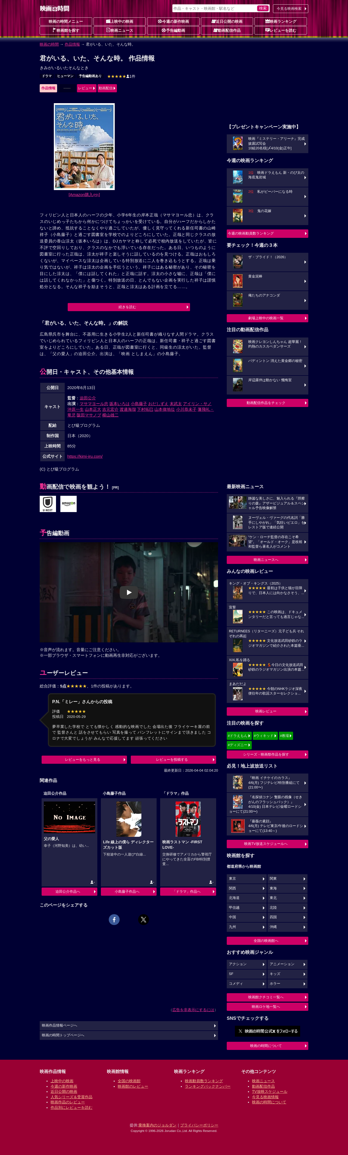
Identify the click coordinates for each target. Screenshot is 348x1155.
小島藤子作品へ (127, 891)
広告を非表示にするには (193, 1010)
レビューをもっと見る (82, 760)
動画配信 (106, 88)
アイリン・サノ (197, 403)
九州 (232, 927)
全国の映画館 (129, 1081)
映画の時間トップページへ (63, 1035)
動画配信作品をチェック (266, 403)
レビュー (85, 88)
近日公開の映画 (227, 21)
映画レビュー (265, 711)
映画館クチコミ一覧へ (266, 997)
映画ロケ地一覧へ (266, 1007)
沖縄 (273, 927)
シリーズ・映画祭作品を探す (266, 754)
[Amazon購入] (84, 194)
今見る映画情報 (265, 1097)
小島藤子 (139, 403)
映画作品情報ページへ (59, 1025)
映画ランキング (280, 21)
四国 (273, 917)
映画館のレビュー (133, 1086)
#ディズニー (237, 745)
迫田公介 (88, 398)
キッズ (275, 974)
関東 (273, 879)
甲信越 (234, 908)
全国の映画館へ (266, 941)
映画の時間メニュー (66, 21)
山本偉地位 (164, 409)
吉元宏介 (110, 409)
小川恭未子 (186, 409)
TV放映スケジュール (269, 1091)
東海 (273, 888)
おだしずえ (158, 403)
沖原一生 (75, 409)
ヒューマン (65, 76)
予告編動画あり (90, 76)
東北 (273, 898)
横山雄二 (110, 415)
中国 (232, 917)
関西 (232, 888)
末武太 (176, 403)
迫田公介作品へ (67, 891)
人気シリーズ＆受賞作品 (71, 1097)
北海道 (234, 898)
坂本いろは (119, 403)
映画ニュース (119, 30)
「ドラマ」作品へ (186, 891)
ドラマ (47, 76)
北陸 (273, 908)
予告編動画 (173, 30)
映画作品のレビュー (68, 1102)
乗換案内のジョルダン (157, 1125)
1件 (121, 76)
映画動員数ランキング (204, 1081)
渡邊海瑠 (128, 409)
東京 (232, 879)
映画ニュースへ (266, 560)
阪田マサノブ (89, 415)
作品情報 (72, 44)
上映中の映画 (119, 21)
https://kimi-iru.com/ (85, 456)
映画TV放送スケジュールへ (266, 844)
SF (231, 974)
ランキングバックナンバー (208, 1086)
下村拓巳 (145, 409)
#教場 (284, 736)
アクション (238, 964)
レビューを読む (280, 30)
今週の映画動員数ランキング (251, 233)
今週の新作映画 (173, 21)
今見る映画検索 (289, 9)
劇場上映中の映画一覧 (266, 318)
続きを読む (127, 307)
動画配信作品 (227, 30)
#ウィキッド (264, 736)
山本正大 (93, 409)
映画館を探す (65, 30)
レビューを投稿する (172, 760)
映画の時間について (266, 1046)
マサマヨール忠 (94, 403)
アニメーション (282, 964)
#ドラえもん (237, 736)
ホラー (275, 984)
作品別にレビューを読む (71, 1107)
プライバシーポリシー (199, 1125)
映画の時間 (49, 44)
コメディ (236, 984)
